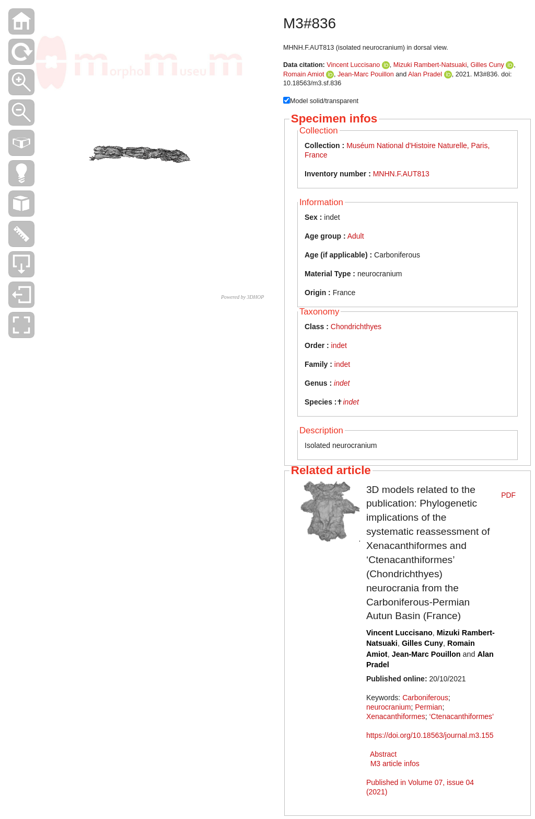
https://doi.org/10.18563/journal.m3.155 (430, 735)
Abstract (383, 754)
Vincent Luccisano (353, 65)
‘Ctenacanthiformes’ (461, 716)
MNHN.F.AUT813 (401, 174)
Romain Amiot (303, 74)
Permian (428, 707)
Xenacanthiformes (395, 716)
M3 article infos (395, 763)
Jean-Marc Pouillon (366, 74)
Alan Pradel (425, 74)
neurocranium (388, 707)
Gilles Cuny (487, 65)
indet (339, 345)
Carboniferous (425, 697)
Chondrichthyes (356, 326)
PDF (508, 495)
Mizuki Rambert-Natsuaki (430, 65)
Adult (355, 236)
